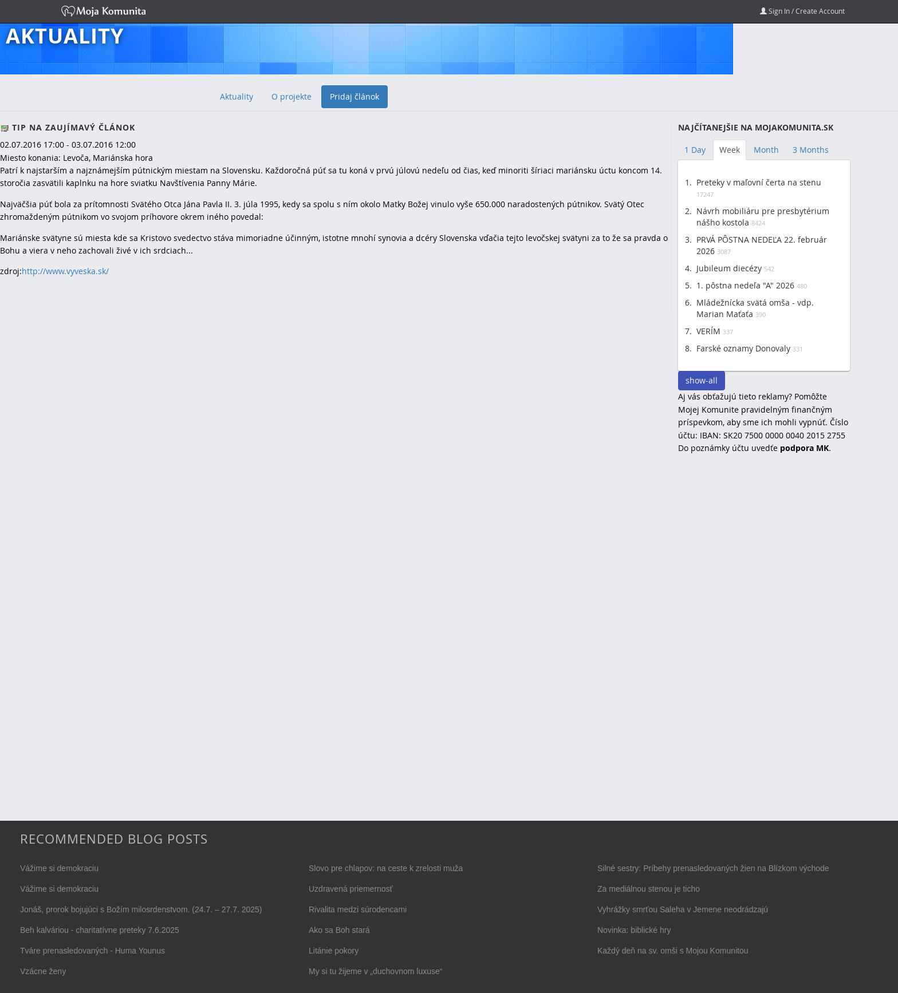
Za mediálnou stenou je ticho (648, 888)
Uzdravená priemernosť (351, 888)
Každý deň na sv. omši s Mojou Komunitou (673, 950)
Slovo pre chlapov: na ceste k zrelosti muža (386, 868)
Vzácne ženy (43, 971)
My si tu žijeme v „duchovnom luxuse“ (375, 971)
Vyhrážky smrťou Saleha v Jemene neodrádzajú (682, 909)
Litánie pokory (334, 950)
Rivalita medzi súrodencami (358, 909)
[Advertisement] (764, 649)
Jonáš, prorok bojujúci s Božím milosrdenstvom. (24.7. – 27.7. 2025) (141, 909)
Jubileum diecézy (729, 268)
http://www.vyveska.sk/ (65, 271)
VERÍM (708, 331)
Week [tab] (729, 149)
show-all (702, 380)
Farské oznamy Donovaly (743, 348)
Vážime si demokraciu (59, 868)
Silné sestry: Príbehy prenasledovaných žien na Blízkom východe (713, 868)
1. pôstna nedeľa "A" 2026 (745, 285)
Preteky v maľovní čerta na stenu (758, 182)
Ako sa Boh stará (339, 930)
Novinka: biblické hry (634, 930)
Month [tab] (766, 149)
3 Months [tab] (811, 149)
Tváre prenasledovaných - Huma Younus (92, 950)
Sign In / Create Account (802, 10)
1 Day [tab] (695, 149)
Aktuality (65, 36)
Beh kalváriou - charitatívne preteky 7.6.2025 (99, 930)
